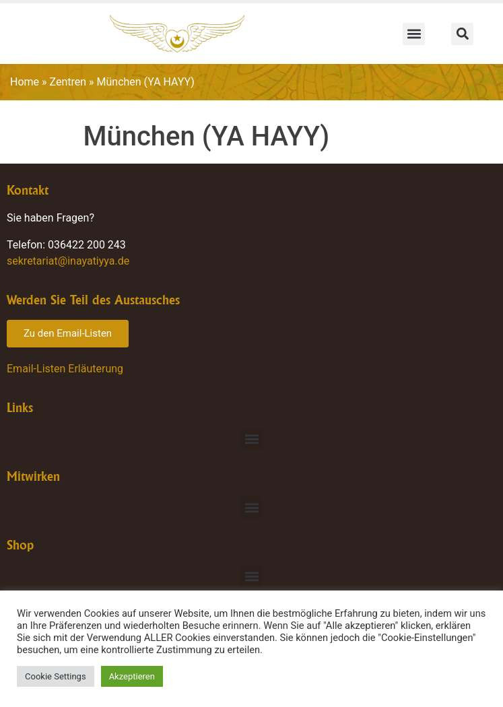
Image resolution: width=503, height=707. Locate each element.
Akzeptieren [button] (132, 676)
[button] (414, 34)
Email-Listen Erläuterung (65, 368)
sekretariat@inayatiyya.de (68, 261)
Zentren (68, 81)
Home (24, 81)
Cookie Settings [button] (55, 676)
